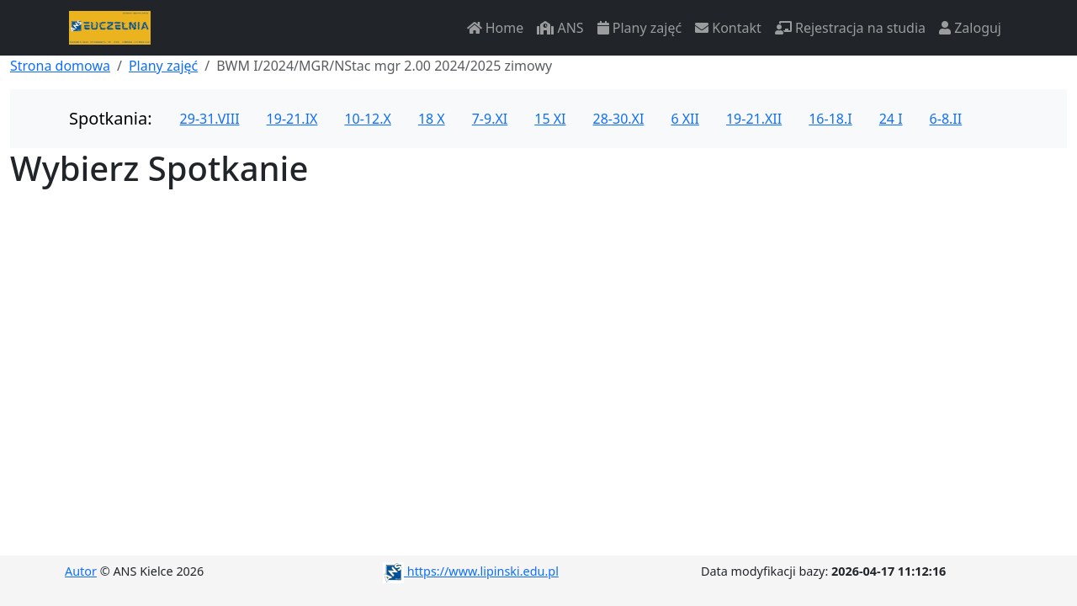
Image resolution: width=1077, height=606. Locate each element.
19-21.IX (292, 118)
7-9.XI (490, 118)
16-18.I (830, 118)
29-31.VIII (210, 118)
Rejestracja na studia (850, 28)
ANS (560, 28)
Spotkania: (110, 118)
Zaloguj (970, 28)
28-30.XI (619, 118)
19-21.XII (754, 118)
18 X (431, 118)
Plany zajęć (639, 28)
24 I (891, 118)
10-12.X (367, 118)
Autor (81, 571)
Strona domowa (60, 65)
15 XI (549, 118)
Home (495, 28)
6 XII (685, 118)
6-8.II (946, 118)
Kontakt (728, 28)
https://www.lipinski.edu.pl (471, 571)
